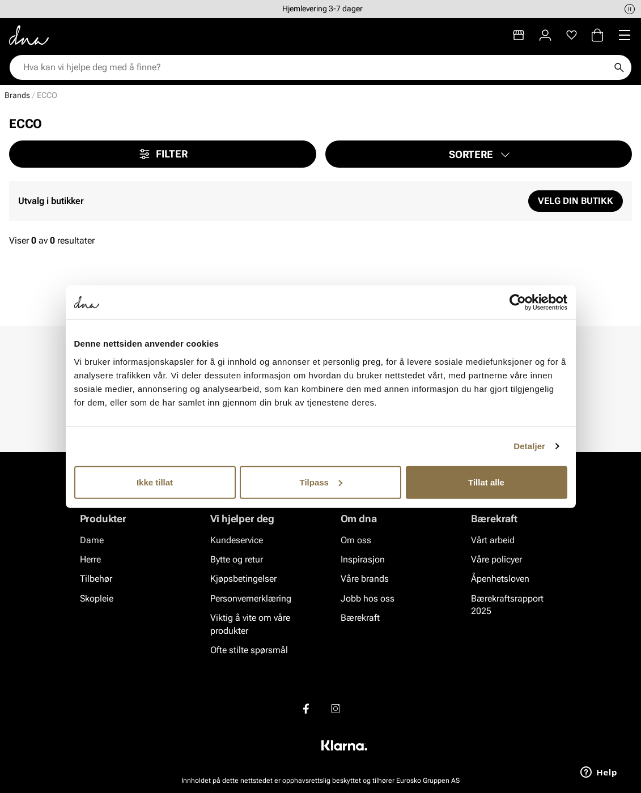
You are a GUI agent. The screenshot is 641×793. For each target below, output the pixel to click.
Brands (17, 95)
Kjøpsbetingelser (243, 579)
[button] (478, 154)
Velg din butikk (575, 200)
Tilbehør (96, 579)
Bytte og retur (236, 559)
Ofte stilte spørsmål (249, 650)
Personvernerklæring (250, 598)
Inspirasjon (363, 559)
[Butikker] (519, 35)
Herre (90, 559)
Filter (163, 154)
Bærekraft (360, 617)
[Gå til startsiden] (29, 35)
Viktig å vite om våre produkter (250, 624)
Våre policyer (496, 559)
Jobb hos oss (367, 598)
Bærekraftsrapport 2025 (507, 604)
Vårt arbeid (493, 540)
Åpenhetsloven (500, 579)
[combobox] (314, 67)
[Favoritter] (571, 35)
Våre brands (365, 579)
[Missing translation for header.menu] (624, 35)
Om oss (356, 540)
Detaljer (529, 446)
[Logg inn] (545, 35)
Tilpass (321, 482)
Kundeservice (236, 540)
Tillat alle (486, 482)
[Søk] (618, 67)
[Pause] (630, 9)
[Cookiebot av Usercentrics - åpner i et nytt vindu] (517, 302)
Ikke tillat (155, 482)
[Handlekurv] (597, 35)
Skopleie (96, 598)
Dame (92, 540)
